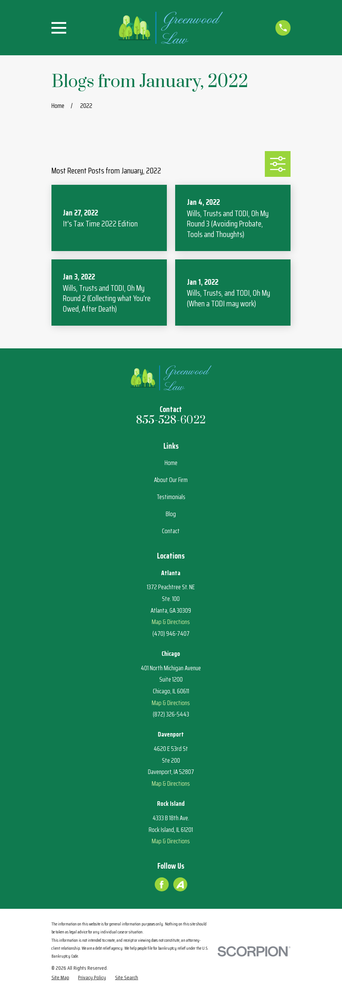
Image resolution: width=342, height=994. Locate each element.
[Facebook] (161, 884)
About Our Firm (171, 480)
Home (171, 463)
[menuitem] (60, 978)
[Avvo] (180, 884)
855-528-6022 (171, 420)
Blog (171, 514)
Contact (171, 531)
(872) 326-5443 (171, 714)
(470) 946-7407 (171, 633)
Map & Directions (171, 622)
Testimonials (171, 497)
